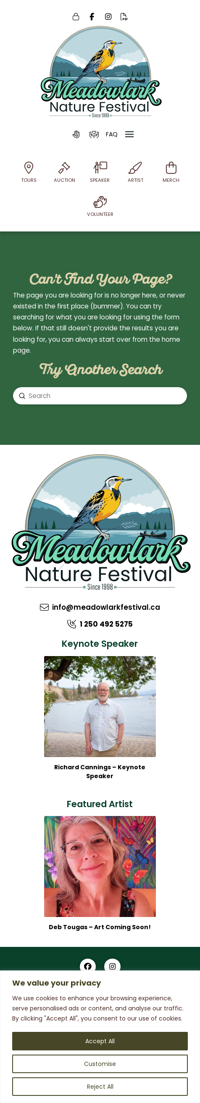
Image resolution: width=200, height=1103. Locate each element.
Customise (100, 1064)
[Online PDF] (124, 17)
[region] (100, 1036)
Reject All (100, 1086)
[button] (76, 134)
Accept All (100, 1041)
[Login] (76, 17)
